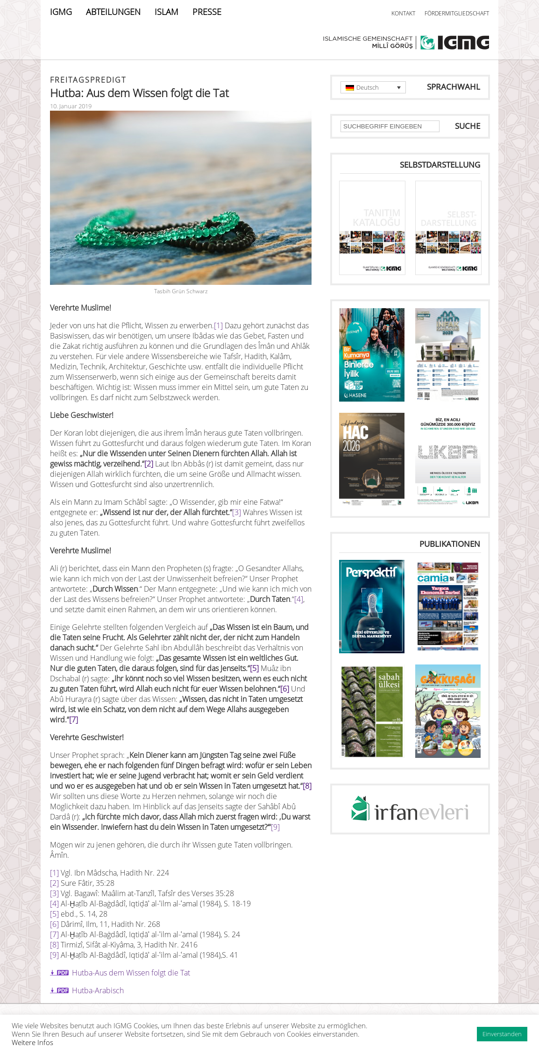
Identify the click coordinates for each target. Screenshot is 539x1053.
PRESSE (206, 11)
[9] (275, 827)
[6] (284, 689)
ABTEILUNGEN (113, 11)
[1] (218, 325)
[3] (236, 512)
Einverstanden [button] (502, 1034)
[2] (148, 464)
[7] (73, 719)
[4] (298, 599)
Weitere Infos (32, 1042)
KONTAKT (403, 13)
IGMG (61, 11)
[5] (254, 668)
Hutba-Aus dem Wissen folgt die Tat (131, 973)
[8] (54, 945)
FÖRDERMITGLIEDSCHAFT (457, 13)
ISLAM (166, 11)
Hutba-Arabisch (98, 990)
